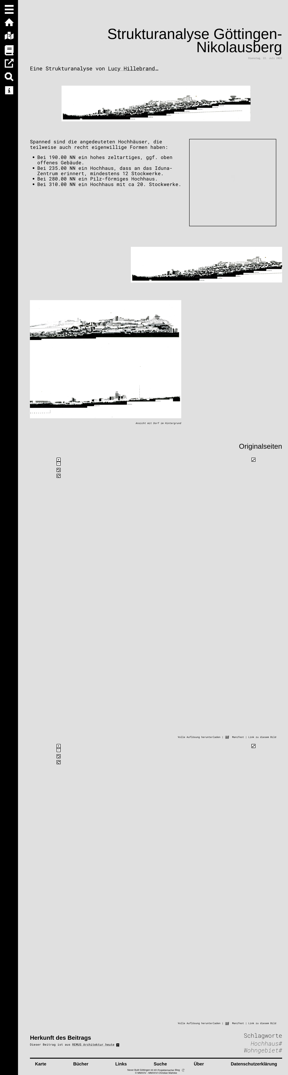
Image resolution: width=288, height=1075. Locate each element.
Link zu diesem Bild (262, 737)
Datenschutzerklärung (254, 1063)
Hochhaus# (266, 1043)
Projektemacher (166, 1070)
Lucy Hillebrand (131, 68)
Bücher (80, 1063)
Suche (160, 1063)
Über (199, 1063)
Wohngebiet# (263, 1050)
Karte (40, 1063)
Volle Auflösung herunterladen (199, 737)
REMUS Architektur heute (93, 1044)
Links (121, 1063)
